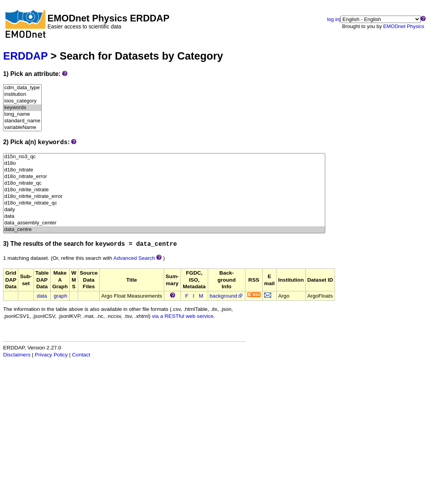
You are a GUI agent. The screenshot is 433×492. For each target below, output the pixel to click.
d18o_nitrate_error (164, 176)
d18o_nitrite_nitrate (164, 190)
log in (333, 19)
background (227, 296)
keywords (22, 107)
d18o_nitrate (164, 170)
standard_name (22, 121)
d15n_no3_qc (164, 156)
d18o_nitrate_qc (164, 183)
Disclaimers (16, 355)
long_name (22, 114)
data (164, 216)
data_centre (164, 229)
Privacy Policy (51, 355)
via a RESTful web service (183, 316)
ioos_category (22, 101)
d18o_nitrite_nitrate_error (164, 196)
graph (60, 296)
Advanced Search (134, 258)
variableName (22, 127)
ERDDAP (25, 56)
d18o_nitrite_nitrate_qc (164, 203)
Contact (81, 355)
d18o (164, 163)
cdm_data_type (22, 88)
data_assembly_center (164, 223)
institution (22, 94)
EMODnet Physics (403, 26)
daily (164, 209)
